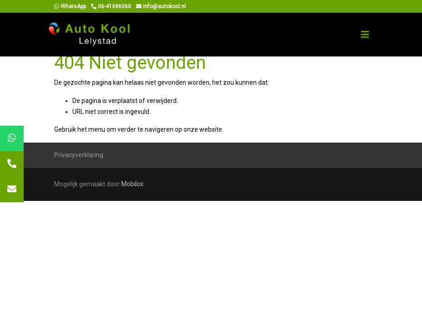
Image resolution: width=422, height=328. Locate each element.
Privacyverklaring (78, 155)
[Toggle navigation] (365, 34)
